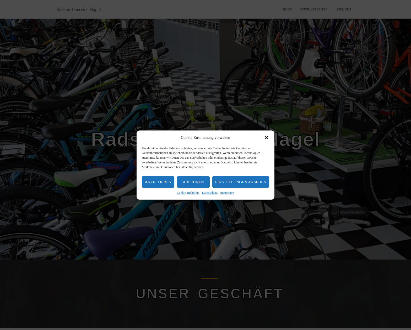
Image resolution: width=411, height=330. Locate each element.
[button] (266, 137)
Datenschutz (210, 193)
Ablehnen (193, 182)
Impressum (227, 193)
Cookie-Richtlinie (188, 193)
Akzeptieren (158, 182)
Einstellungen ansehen (240, 182)
